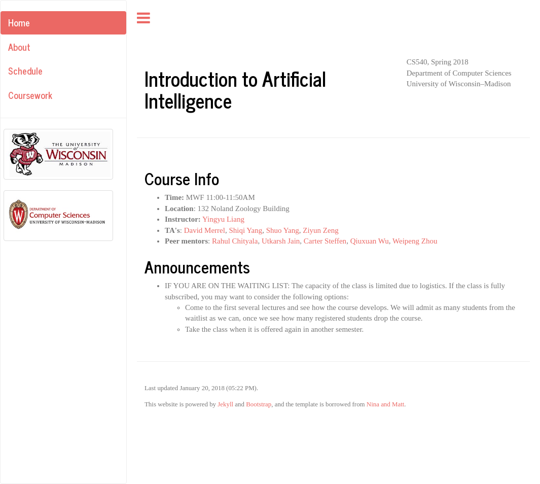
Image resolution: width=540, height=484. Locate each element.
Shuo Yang (282, 230)
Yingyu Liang (223, 219)
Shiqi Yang (245, 230)
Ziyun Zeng (320, 230)
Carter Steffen (325, 241)
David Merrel (204, 230)
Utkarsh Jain (281, 241)
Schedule (25, 70)
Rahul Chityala (235, 241)
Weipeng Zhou (414, 241)
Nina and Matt (385, 404)
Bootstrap (258, 404)
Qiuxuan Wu (369, 241)
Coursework (30, 94)
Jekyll (225, 404)
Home (19, 22)
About (19, 46)
